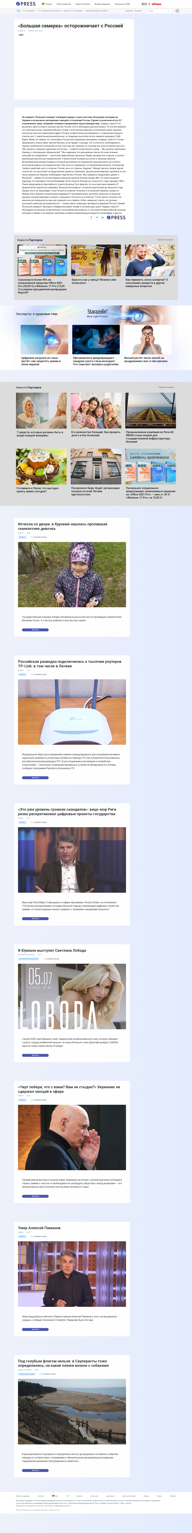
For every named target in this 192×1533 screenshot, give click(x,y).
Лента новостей (64, 4)
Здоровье (110, 1376)
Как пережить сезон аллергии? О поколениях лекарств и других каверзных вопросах (147, 254)
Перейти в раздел (165, 240)
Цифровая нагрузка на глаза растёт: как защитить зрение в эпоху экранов (41, 306)
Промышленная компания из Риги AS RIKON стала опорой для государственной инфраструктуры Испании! (150, 349)
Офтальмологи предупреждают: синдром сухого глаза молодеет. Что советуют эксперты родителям (95, 306)
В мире (46, 4)
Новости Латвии (82, 4)
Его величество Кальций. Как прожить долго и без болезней (96, 346)
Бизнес (79, 1376)
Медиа (146, 1376)
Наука (159, 1376)
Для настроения (129, 1376)
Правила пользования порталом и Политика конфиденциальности (43, 1386)
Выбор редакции (102, 4)
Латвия (41, 1376)
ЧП (67, 1376)
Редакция (129, 11)
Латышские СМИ (122, 4)
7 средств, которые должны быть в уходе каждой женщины (40, 346)
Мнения (173, 1376)
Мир (21, 35)
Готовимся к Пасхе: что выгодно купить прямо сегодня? (38, 370)
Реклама (137, 11)
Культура (94, 1376)
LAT (18, 11)
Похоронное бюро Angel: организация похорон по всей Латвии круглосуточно (95, 371)
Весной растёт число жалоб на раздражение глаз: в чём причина (145, 305)
